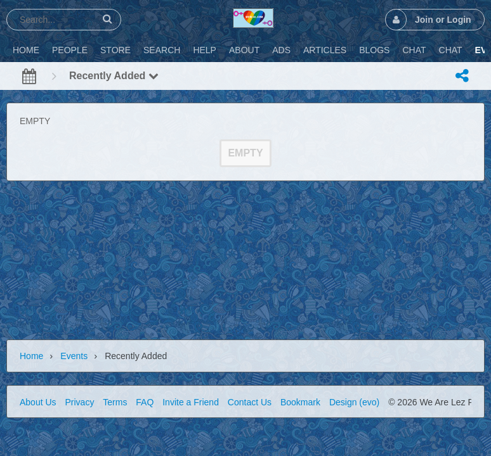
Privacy (79, 402)
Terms (115, 402)
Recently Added (114, 75)
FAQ (145, 402)
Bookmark (300, 402)
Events (74, 356)
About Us (38, 402)
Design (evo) (354, 402)
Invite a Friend (190, 402)
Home (31, 356)
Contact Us (250, 402)
